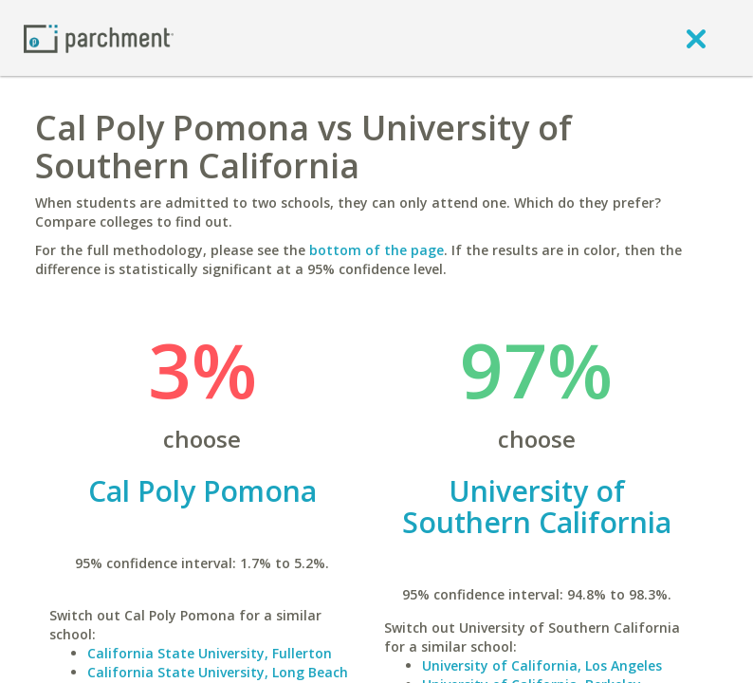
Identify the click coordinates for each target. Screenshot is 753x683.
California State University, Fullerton (209, 653)
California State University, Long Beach (217, 672)
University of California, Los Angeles (542, 665)
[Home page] (99, 37)
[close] (696, 38)
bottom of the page (376, 250)
